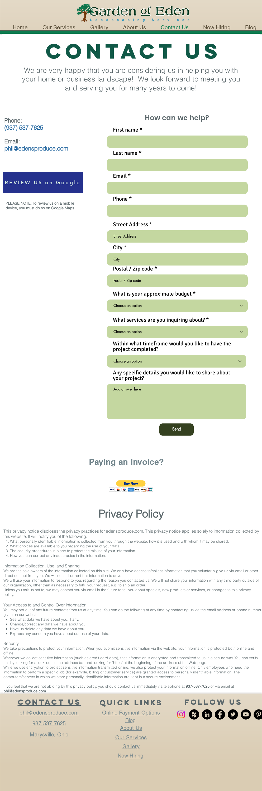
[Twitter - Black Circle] (233, 714)
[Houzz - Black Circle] (194, 714)
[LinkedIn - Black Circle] (207, 714)
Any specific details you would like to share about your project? (171, 375)
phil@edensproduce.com (24, 691)
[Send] (176, 429)
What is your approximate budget (152, 294)
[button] (131, 486)
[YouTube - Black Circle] (246, 714)
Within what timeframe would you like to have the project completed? (172, 346)
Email (120, 176)
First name (125, 130)
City (117, 247)
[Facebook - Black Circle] (220, 714)
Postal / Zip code (133, 269)
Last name (125, 153)
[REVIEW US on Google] (43, 182)
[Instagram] (181, 714)
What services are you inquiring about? (159, 320)
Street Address (130, 224)
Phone (120, 199)
